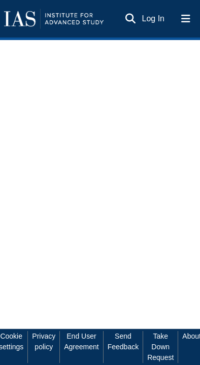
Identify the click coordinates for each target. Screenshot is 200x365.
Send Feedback (123, 341)
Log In (153, 18)
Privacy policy (43, 341)
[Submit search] (130, 19)
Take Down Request (160, 346)
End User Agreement (81, 341)
